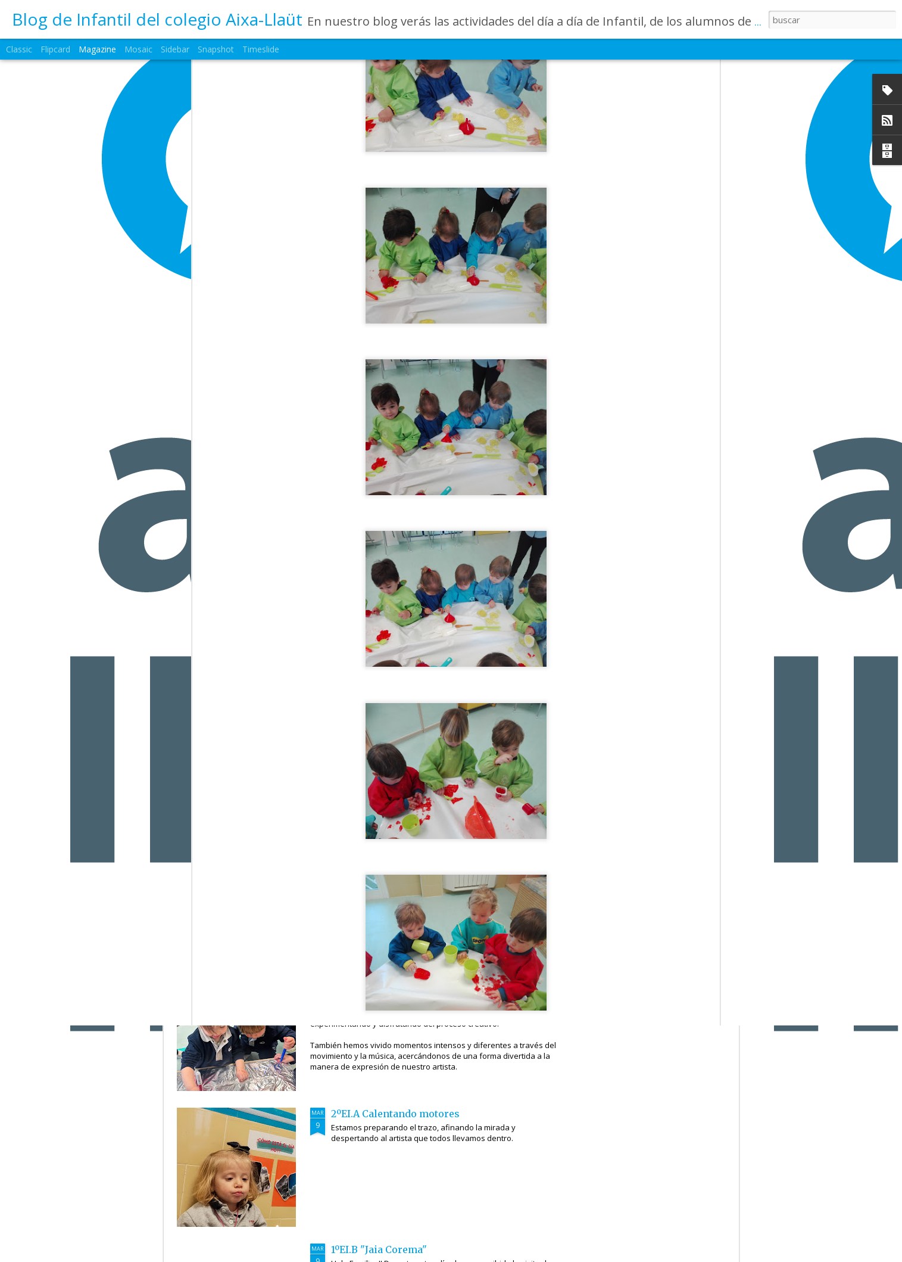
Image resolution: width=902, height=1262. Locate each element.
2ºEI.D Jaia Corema (375, 706)
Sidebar (175, 49)
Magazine (97, 49)
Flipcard (55, 49)
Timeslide (260, 49)
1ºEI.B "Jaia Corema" (379, 1249)
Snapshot (216, 49)
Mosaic (138, 49)
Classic (19, 49)
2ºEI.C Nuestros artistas (387, 842)
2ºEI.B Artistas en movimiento (403, 978)
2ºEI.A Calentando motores (395, 1114)
